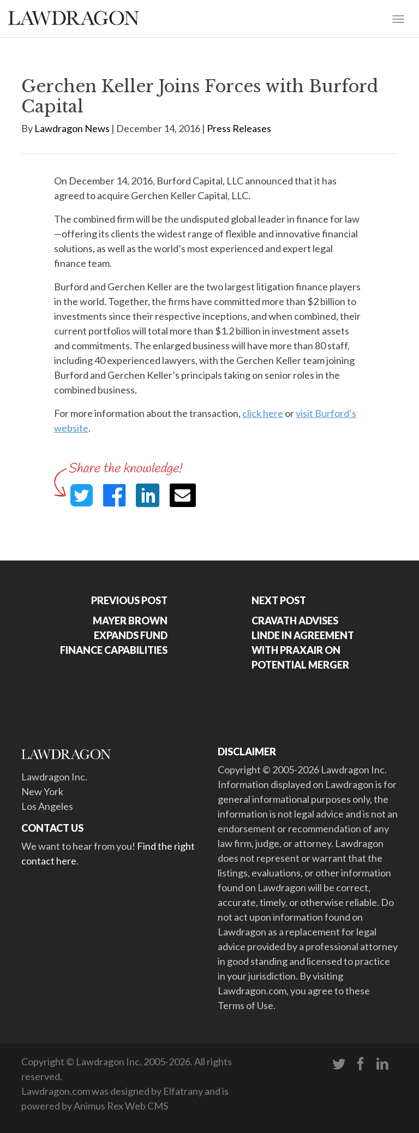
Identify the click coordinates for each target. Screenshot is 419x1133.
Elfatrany (183, 1091)
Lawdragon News (72, 128)
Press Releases (239, 128)
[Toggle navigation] (398, 18)
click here (262, 413)
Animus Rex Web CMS (121, 1106)
